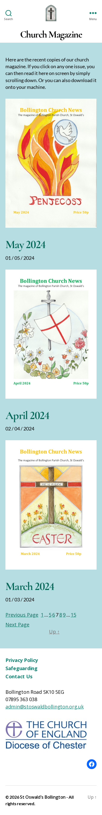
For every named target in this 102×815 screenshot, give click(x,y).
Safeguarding (21, 668)
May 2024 (25, 244)
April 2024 (27, 415)
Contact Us (18, 676)
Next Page (17, 624)
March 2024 (29, 586)
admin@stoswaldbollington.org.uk (44, 706)
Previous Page (21, 614)
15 (73, 614)
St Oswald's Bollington (43, 797)
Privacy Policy (21, 660)
